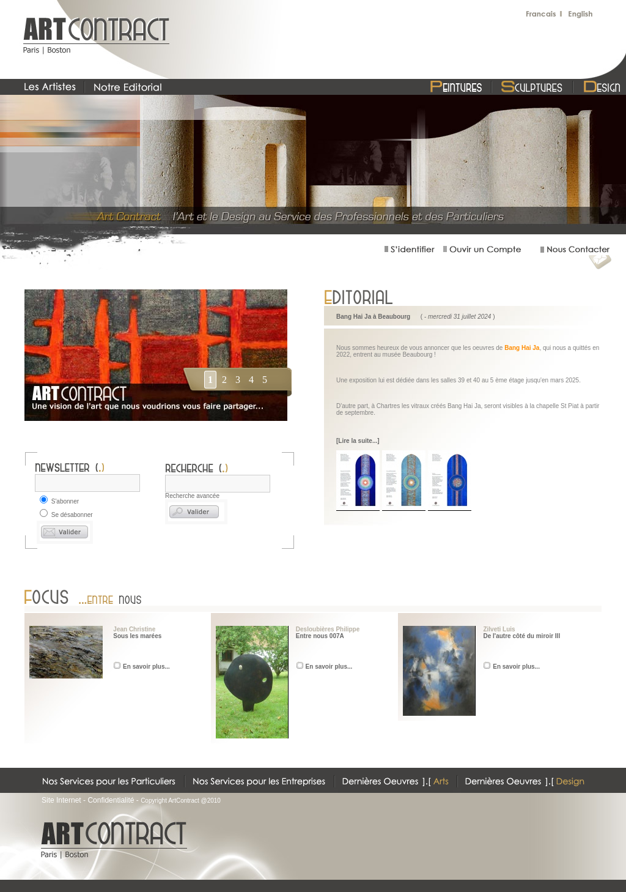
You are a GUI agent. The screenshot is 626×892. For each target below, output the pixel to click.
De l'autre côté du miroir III (521, 636)
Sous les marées (137, 636)
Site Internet (61, 800)
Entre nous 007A (320, 636)
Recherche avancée (192, 495)
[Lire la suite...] (358, 440)
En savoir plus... (146, 666)
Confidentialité (110, 800)
